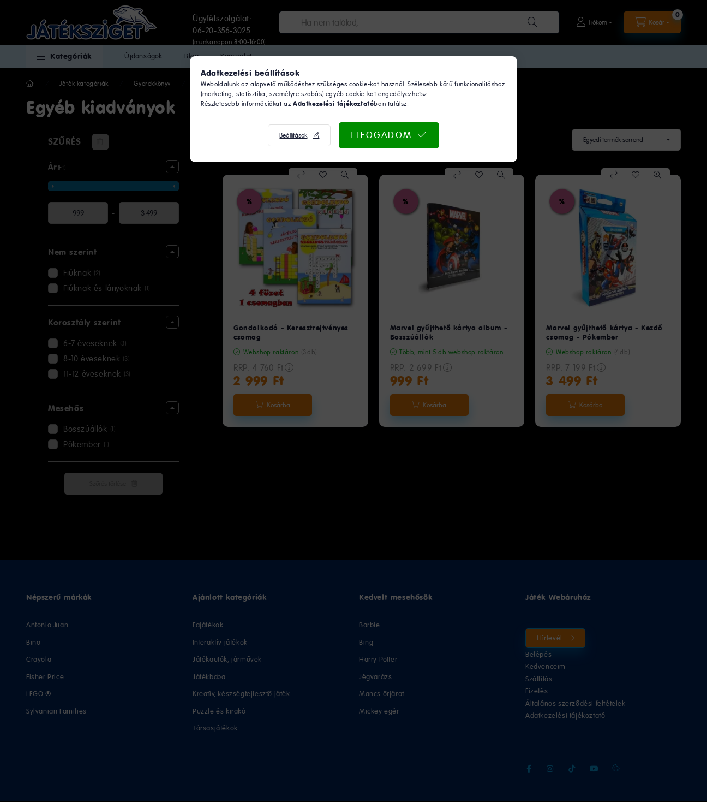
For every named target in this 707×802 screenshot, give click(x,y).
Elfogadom (381, 134)
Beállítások (293, 135)
